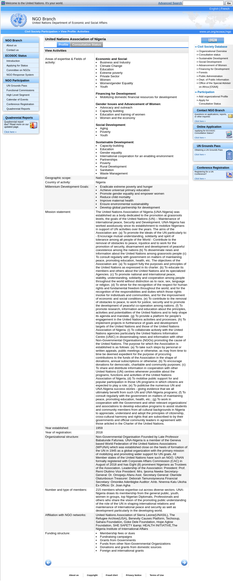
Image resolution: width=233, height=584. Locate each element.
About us (11, 45)
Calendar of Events (17, 99)
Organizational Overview (213, 51)
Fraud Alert (112, 575)
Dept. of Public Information (214, 79)
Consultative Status (86, 44)
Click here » (10, 132)
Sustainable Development (213, 58)
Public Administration (211, 76)
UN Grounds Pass (16, 85)
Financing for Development (214, 69)
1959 (99, 428)
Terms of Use (157, 575)
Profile (63, 44)
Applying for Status (17, 65)
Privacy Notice (133, 575)
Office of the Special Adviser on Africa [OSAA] (215, 85)
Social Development (210, 61)
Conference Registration (20, 104)
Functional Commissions (20, 90)
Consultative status (209, 54)
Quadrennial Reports (18, 108)
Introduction (13, 60)
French (225, 8)
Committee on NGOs (18, 70)
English (213, 8)
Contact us (12, 50)
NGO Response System (20, 74)
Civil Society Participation (41, 31)
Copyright (92, 575)
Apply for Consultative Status (210, 102)
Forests (203, 72)
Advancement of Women (213, 65)
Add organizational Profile (213, 96)
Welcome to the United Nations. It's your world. (34, 3)
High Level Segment (17, 94)
